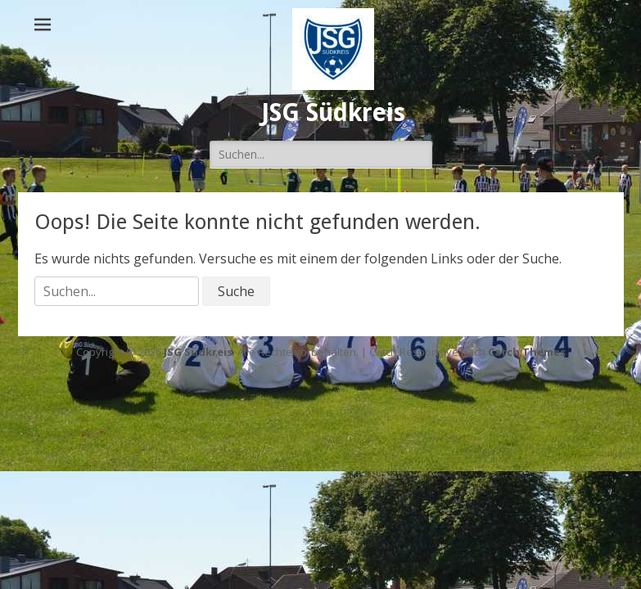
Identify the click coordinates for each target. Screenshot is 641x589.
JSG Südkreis (333, 112)
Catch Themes (527, 351)
